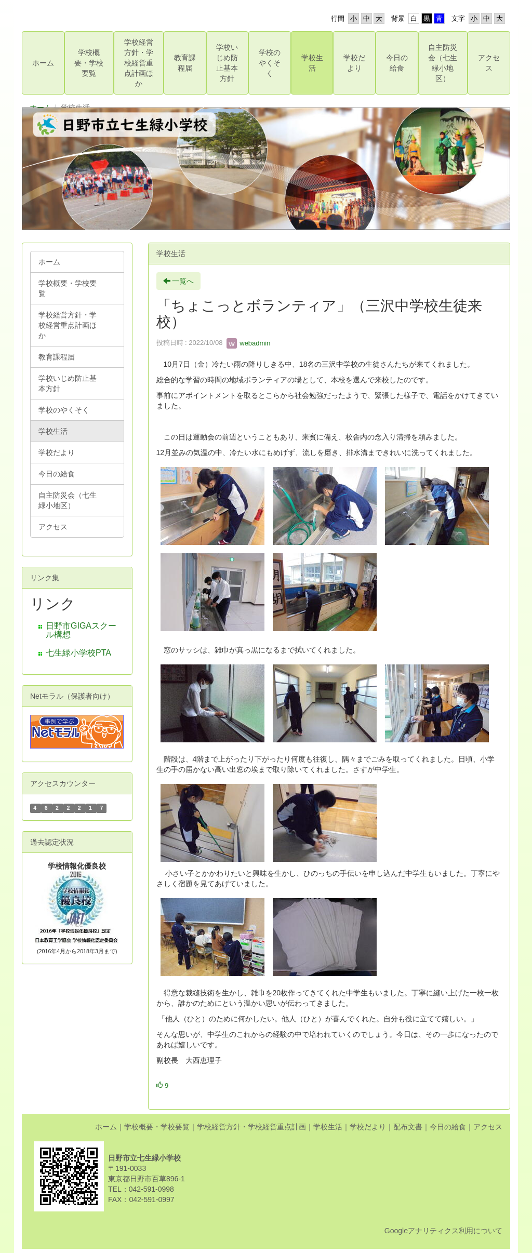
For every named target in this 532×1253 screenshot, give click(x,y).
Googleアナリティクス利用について (443, 1231)
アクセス (487, 1127)
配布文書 (407, 1127)
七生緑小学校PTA (78, 652)
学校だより (368, 1127)
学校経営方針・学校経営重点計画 (251, 1127)
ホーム (106, 1127)
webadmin (249, 343)
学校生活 (327, 1127)
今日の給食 (448, 1127)
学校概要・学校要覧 (157, 1127)
